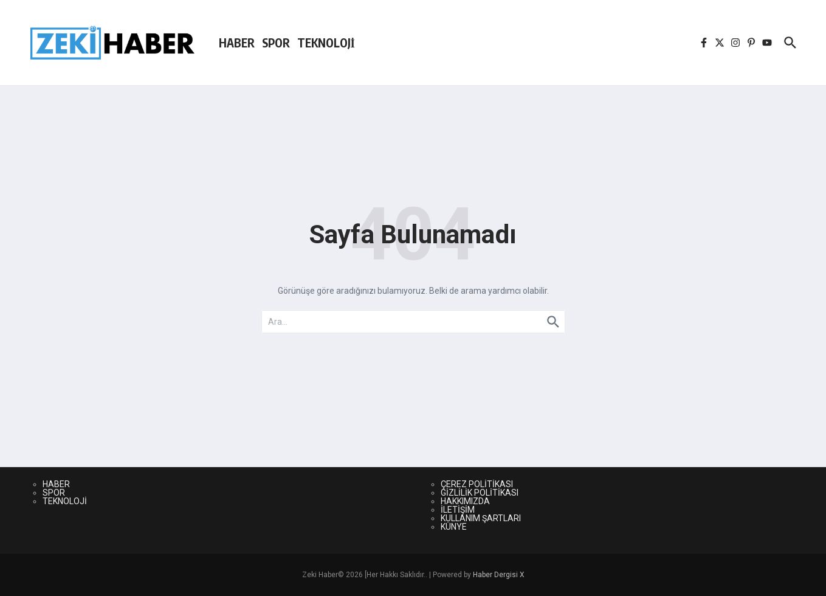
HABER (237, 42)
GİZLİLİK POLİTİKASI (479, 492)
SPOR (276, 42)
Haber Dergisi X (499, 574)
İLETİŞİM (458, 510)
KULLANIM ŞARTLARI (481, 518)
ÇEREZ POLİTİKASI (477, 484)
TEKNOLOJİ (326, 42)
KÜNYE (454, 527)
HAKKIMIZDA (465, 501)
